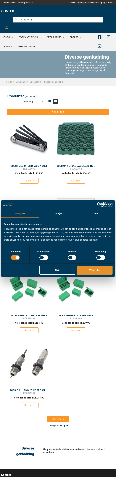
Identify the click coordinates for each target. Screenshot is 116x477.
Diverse (74, 38)
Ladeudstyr (35, 81)
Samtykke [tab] (20, 213)
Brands (8, 47)
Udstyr (7, 38)
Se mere (23, 172)
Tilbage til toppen (58, 324)
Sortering (28, 101)
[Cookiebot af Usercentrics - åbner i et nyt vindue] (99, 204)
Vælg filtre (58, 111)
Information (25, 47)
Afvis (57, 270)
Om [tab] (96, 213)
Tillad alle (94, 270)
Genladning (21, 81)
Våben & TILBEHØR (28, 38)
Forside (8, 81)
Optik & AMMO (54, 38)
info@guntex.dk (15, 394)
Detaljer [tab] (58, 213)
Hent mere (58, 317)
